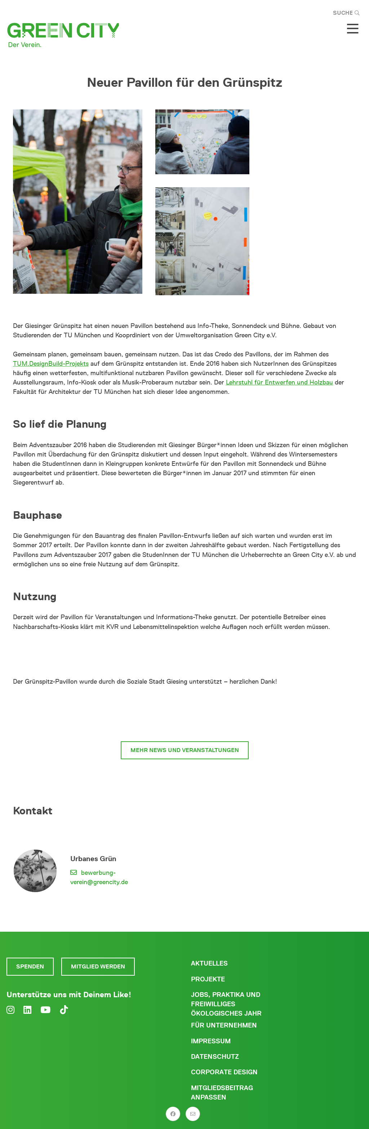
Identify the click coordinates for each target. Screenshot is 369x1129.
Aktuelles (209, 963)
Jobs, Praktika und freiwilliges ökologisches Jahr (226, 1004)
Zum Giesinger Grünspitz (185, 723)
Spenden (30, 966)
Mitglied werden (98, 966)
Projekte (208, 979)
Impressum (211, 1041)
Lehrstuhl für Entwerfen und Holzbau (279, 382)
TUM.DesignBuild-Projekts (51, 364)
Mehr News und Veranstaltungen (184, 750)
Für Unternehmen (224, 1025)
